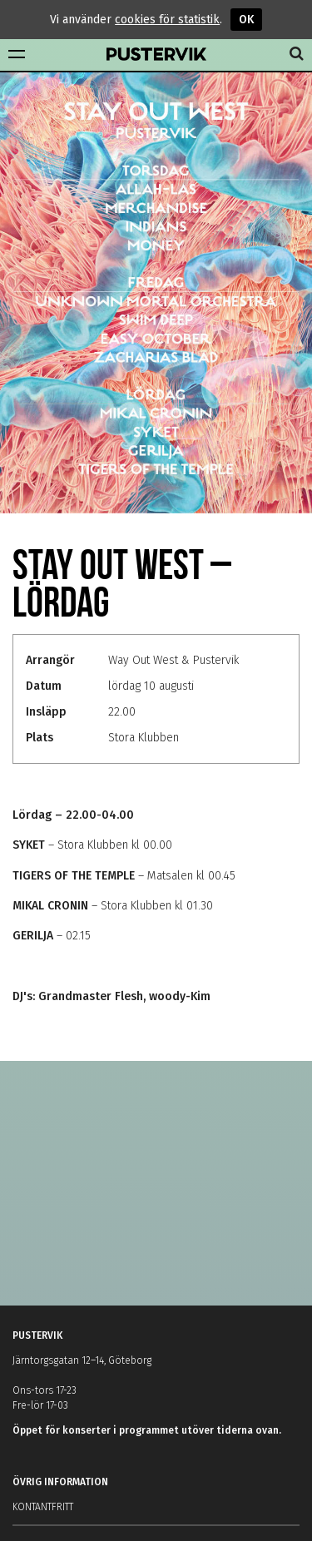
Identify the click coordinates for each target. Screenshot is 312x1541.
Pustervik (156, 54)
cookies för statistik (167, 19)
